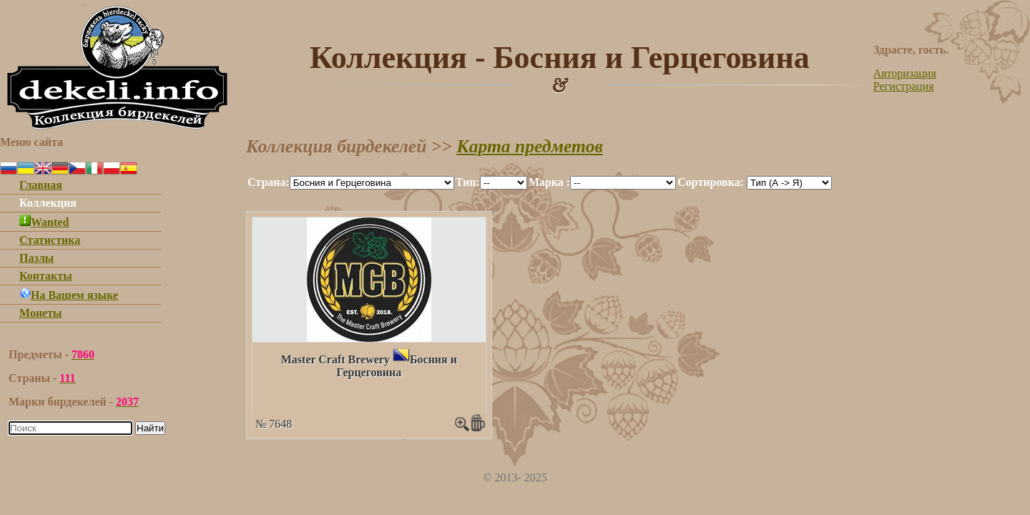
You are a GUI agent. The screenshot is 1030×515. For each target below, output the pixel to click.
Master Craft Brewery (335, 359)
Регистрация (903, 86)
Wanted (44, 222)
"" (372, 183)
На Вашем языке (68, 295)
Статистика (49, 240)
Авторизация (904, 73)
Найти (150, 428)
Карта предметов (529, 146)
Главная (40, 185)
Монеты (40, 313)
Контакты (45, 276)
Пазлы (36, 258)
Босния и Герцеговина (396, 365)
